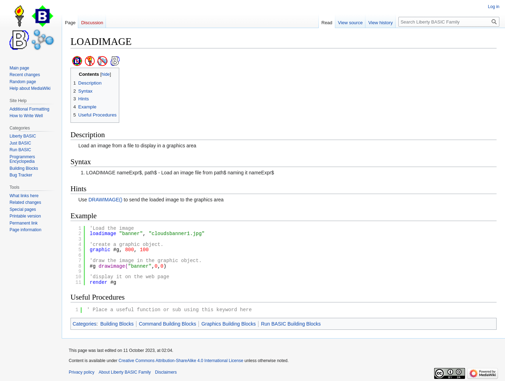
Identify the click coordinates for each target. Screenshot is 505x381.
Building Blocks (117, 324)
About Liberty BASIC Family (125, 372)
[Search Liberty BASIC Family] (448, 22)
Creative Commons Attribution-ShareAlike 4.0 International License (181, 360)
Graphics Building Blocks (228, 324)
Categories (84, 324)
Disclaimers (166, 372)
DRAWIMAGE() (105, 199)
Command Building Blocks (167, 324)
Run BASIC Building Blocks (291, 324)
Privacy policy (81, 372)
